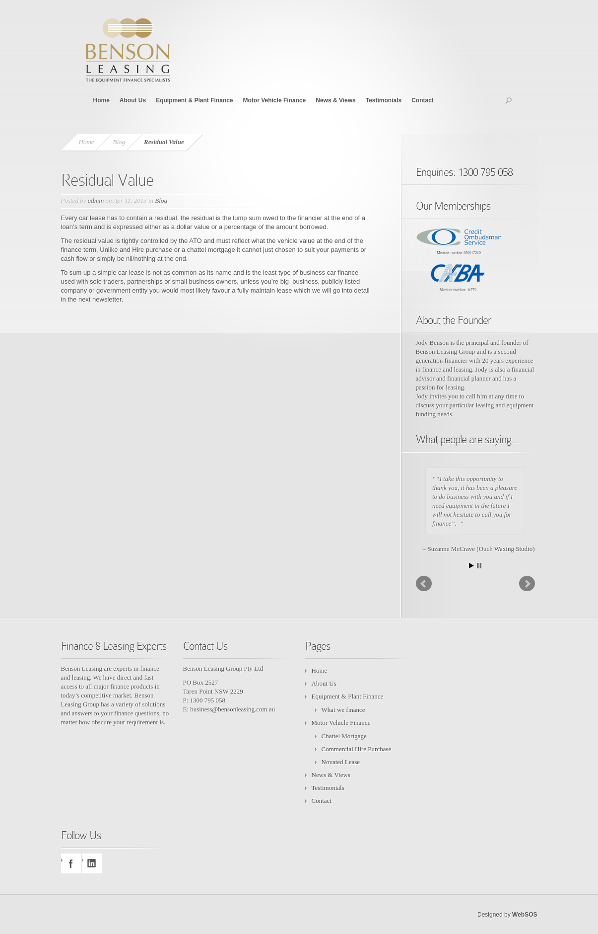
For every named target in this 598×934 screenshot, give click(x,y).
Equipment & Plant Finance (194, 100)
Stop (479, 565)
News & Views (335, 100)
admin (96, 200)
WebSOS (524, 914)
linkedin (92, 863)
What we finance (343, 709)
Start (471, 565)
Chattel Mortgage (344, 736)
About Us (133, 100)
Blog (119, 142)
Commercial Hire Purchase (357, 749)
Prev (424, 584)
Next (527, 584)
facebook (71, 863)
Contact (422, 100)
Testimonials (383, 100)
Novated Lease (341, 762)
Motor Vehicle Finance (274, 100)
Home (101, 100)
